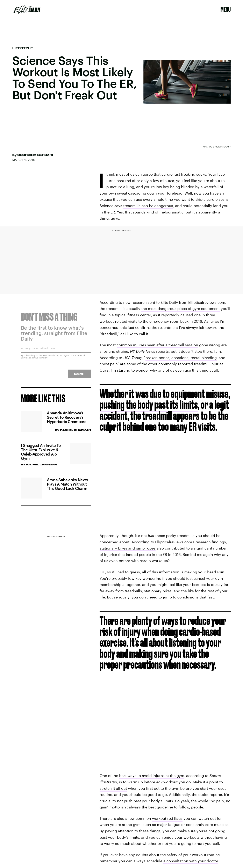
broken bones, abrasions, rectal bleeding (181, 357)
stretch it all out (113, 788)
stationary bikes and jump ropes (128, 548)
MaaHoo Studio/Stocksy (217, 146)
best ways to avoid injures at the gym (151, 775)
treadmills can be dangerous (148, 205)
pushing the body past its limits (149, 404)
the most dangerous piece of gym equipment (180, 308)
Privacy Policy (40, 360)
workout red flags (167, 818)
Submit (79, 376)
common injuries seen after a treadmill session (157, 345)
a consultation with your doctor (190, 861)
